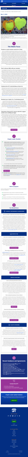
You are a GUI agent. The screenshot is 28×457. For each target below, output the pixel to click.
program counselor (16, 270)
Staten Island (14, 435)
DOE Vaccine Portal (19, 332)
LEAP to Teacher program (18, 264)
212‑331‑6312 (17, 387)
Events (14, 443)
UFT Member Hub (13, 425)
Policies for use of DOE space (7, 366)
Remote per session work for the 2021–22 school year (10, 370)
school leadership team (10, 158)
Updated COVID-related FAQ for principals (9, 368)
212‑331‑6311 (12, 386)
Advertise (14, 447)
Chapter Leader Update (14, 11)
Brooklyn (14, 431)
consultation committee (10, 147)
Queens (14, 434)
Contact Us (14, 400)
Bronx (14, 430)
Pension (14, 444)
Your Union (23, 3)
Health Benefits (14, 440)
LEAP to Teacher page (18, 269)
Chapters (3, 11)
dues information (7, 174)
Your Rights (4, 3)
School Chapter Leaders (8, 11)
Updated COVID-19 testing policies (8, 367)
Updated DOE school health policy (8, 364)
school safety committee (10, 154)
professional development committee (12, 151)
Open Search (20, 1)
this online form (21, 255)
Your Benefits (14, 3)
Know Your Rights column (12, 229)
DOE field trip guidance (6, 365)
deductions (18, 174)
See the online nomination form (11, 105)
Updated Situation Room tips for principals (9, 363)
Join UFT (14, 421)
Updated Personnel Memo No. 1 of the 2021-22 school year (11, 369)
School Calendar (14, 442)
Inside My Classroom (5, 252)
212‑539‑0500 (21, 388)
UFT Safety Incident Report (14, 446)
